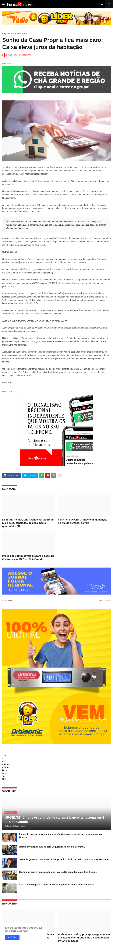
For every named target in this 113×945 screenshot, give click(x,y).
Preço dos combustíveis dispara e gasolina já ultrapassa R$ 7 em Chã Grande (28, 557)
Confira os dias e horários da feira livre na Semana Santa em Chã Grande (58, 872)
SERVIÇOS (22, 33)
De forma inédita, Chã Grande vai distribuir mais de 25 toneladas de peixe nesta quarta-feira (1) (28, 523)
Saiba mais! (22, 931)
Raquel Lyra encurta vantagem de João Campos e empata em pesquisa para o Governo (60, 835)
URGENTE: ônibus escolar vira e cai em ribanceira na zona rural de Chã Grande (54, 820)
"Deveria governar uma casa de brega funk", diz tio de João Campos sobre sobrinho (64, 859)
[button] (3, 3)
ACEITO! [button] (12, 937)
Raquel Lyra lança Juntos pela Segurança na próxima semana (52, 846)
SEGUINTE (104, 600)
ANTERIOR (9, 600)
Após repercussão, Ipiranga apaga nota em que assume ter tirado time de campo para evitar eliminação (84, 937)
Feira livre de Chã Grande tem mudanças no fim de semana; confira (82, 521)
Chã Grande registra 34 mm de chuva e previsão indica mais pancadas (56, 884)
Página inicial (8, 33)
